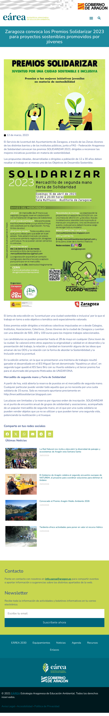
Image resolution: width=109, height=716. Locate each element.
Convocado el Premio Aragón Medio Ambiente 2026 (64, 504)
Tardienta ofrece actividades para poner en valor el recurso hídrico (71, 530)
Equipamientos (41, 646)
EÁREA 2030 (18, 646)
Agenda (76, 646)
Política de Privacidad (46, 709)
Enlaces (54, 653)
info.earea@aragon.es (58, 582)
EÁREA (15, 696)
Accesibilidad (24, 709)
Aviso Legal (8, 709)
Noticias (61, 646)
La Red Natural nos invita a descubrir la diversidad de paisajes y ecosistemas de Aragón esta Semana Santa (70, 453)
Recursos (92, 646)
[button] (91, 21)
